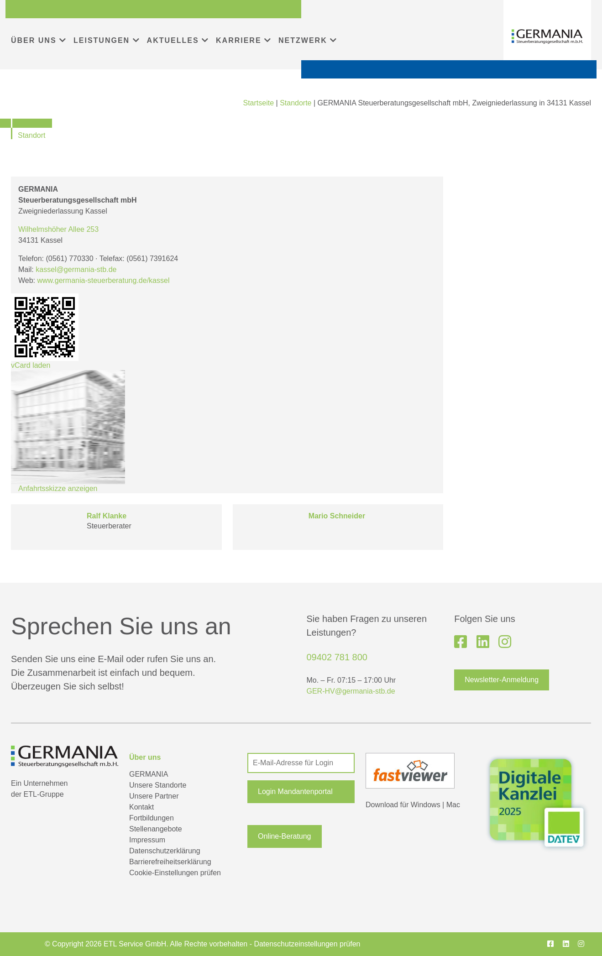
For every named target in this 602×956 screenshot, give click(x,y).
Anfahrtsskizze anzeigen (57, 488)
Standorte (295, 103)
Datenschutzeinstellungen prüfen (307, 944)
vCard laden (45, 331)
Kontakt (141, 807)
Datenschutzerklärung (164, 851)
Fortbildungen (151, 818)
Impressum (147, 840)
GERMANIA (148, 774)
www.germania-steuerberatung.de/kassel (103, 280)
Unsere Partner (154, 796)
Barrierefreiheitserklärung (170, 862)
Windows (425, 805)
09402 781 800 (337, 657)
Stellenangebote (155, 829)
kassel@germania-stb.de (76, 269)
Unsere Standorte (157, 785)
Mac (453, 805)
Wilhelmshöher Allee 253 (58, 229)
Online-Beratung (284, 836)
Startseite (258, 103)
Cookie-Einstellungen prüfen (175, 873)
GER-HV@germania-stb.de (351, 691)
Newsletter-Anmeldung (502, 680)
